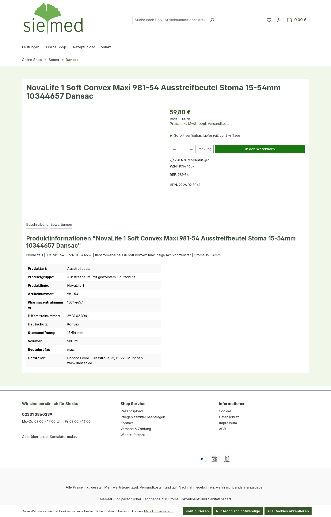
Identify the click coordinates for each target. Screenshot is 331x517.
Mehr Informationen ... (159, 511)
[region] (94, 160)
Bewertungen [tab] (61, 224)
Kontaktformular (63, 437)
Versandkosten (152, 487)
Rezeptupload (132, 411)
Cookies (225, 411)
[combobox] (170, 20)
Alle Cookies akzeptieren (288, 511)
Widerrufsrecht (133, 435)
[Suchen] (212, 20)
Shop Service (133, 403)
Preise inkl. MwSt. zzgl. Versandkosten (201, 123)
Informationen (232, 403)
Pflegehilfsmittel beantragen (143, 417)
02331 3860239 (37, 414)
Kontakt (127, 423)
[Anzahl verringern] (174, 149)
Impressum (228, 423)
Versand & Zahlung (136, 429)
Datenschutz (229, 417)
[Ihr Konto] (279, 20)
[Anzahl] (182, 149)
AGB (222, 429)
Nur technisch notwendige (238, 511)
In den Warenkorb (260, 149)
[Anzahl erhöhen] (191, 149)
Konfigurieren (197, 511)
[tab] (37, 224)
